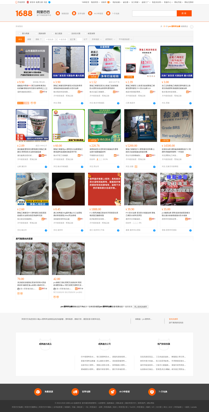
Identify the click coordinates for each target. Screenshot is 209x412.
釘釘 (170, 407)
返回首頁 (128, 307)
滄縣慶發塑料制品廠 (61, 219)
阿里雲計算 (123, 407)
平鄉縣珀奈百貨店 (97, 155)
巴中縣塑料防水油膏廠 (90, 357)
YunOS (132, 407)
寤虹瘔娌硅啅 (70, 292)
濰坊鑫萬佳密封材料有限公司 (25, 155)
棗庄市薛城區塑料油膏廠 (122, 369)
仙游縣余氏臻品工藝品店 (150, 369)
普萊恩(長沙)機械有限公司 (166, 369)
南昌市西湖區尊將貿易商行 (134, 92)
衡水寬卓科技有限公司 (61, 92)
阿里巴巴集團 (17, 407)
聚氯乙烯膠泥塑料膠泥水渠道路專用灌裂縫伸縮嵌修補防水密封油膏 (67, 87)
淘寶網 (67, 407)
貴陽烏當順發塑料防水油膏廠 (124, 357)
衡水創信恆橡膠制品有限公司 (25, 219)
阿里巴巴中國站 (45, 407)
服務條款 (110, 403)
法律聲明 (101, 403)
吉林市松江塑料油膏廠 (90, 365)
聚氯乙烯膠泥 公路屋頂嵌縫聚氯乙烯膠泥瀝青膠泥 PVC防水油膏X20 (140, 87)
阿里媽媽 (107, 407)
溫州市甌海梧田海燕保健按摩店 (152, 365)
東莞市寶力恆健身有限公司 (151, 361)
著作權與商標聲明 (89, 403)
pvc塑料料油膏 (148, 319)
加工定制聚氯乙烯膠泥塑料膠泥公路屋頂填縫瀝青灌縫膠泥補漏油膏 (176, 87)
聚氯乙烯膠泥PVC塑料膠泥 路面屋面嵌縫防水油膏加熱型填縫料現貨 (31, 214)
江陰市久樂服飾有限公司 (166, 365)
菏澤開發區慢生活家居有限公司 (184, 361)
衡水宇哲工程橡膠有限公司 (61, 155)
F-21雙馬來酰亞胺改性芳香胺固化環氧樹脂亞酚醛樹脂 (104, 214)
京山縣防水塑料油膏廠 (106, 361)
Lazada (194, 407)
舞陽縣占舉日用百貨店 (180, 357)
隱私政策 (119, 403)
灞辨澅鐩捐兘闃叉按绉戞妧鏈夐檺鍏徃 (25, 92)
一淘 (86, 407)
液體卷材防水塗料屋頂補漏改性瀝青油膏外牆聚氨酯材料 (104, 150)
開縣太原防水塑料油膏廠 (106, 365)
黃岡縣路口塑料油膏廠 (121, 365)
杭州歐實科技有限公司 (98, 219)
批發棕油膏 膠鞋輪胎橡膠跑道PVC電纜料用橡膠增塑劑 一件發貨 (176, 150)
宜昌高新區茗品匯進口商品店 (151, 357)
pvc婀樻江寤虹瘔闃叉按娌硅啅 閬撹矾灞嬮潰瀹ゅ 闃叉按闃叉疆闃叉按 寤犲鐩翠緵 (67, 283)
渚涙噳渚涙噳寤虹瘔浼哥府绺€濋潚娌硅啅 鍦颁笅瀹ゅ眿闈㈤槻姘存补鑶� (31, 283)
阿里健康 (178, 407)
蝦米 (115, 407)
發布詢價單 (173, 319)
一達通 (186, 407)
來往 (165, 407)
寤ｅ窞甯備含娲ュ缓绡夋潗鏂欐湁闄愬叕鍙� (28, 289)
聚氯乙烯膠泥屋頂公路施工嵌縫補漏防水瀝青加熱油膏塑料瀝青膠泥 (104, 87)
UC (153, 407)
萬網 (148, 407)
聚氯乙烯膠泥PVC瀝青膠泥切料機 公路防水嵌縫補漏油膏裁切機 (140, 150)
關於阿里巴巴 (130, 403)
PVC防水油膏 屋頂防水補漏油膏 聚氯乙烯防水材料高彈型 (140, 214)
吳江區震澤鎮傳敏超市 (165, 361)
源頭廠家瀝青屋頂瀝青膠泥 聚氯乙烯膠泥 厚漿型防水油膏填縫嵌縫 (31, 150)
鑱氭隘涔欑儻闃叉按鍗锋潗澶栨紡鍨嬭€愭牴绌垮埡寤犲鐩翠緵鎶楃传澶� (31, 87)
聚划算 (80, 407)
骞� (45, 92)
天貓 (73, 407)
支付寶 (159, 407)
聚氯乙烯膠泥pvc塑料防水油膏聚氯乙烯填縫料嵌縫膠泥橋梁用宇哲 (68, 150)
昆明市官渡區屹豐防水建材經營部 (170, 219)
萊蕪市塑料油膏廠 (88, 361)
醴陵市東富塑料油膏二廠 (106, 369)
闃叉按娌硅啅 (58, 292)
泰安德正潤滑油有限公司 (181, 369)
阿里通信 (140, 407)
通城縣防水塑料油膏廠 (90, 369)
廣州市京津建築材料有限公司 (134, 219)
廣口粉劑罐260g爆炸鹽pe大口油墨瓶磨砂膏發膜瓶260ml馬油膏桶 (67, 214)
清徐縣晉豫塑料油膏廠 (121, 361)
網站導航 (150, 403)
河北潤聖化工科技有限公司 (170, 155)
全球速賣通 (57, 407)
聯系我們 (141, 403)
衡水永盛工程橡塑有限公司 (98, 92)
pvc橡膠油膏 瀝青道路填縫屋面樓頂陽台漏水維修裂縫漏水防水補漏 (176, 214)
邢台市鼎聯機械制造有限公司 (134, 155)
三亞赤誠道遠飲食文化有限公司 (168, 357)
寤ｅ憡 (44, 88)
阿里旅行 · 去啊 (96, 407)
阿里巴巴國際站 (31, 407)
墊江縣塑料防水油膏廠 (106, 357)
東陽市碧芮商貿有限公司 (181, 365)
